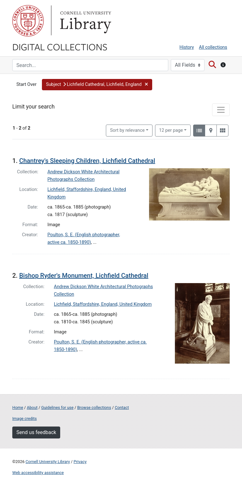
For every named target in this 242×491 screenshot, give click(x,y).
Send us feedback (36, 432)
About (32, 407)
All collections (213, 47)
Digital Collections (59, 47)
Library (85, 20)
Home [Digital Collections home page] (17, 407)
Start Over (26, 84)
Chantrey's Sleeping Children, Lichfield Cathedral (87, 161)
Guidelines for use (57, 407)
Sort (127, 130)
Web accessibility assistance (38, 472)
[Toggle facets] (221, 109)
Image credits (24, 418)
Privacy (79, 461)
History (187, 47)
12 (171, 130)
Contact (122, 407)
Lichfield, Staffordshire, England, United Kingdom (103, 304)
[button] (97, 84)
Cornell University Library (48, 461)
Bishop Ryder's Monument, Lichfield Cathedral (83, 275)
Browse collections (94, 407)
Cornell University (28, 20)
